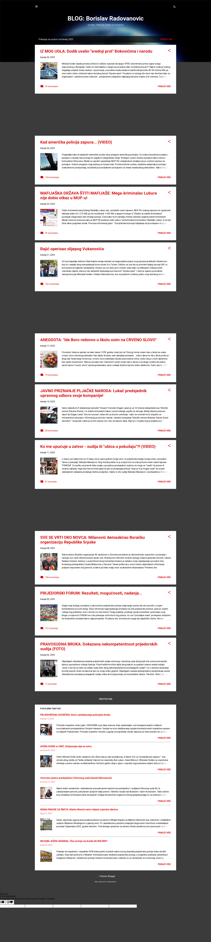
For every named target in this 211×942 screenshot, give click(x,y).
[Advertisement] (105, 115)
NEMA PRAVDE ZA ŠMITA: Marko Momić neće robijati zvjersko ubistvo (79, 809)
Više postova (105, 699)
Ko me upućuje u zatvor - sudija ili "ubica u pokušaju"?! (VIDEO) (98, 446)
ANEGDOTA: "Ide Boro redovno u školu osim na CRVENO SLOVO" (98, 339)
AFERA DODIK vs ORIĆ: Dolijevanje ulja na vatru (66, 746)
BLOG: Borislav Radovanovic (106, 18)
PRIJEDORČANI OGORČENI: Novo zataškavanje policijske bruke (75, 714)
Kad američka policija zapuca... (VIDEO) (76, 142)
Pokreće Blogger (105, 876)
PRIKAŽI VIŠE (164, 86)
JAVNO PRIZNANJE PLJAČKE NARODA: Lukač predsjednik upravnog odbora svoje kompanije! (93, 393)
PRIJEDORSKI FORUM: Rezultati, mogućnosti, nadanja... (91, 593)
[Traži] (174, 7)
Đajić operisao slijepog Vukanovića (72, 248)
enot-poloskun (111, 882)
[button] (169, 51)
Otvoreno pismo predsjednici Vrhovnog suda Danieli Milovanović (76, 777)
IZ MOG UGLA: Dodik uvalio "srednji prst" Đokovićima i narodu (96, 51)
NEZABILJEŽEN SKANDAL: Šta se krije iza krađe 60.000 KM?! (73, 841)
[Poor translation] (10, 902)
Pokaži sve (166, 39)
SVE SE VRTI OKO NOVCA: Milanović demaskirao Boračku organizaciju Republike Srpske (92, 539)
